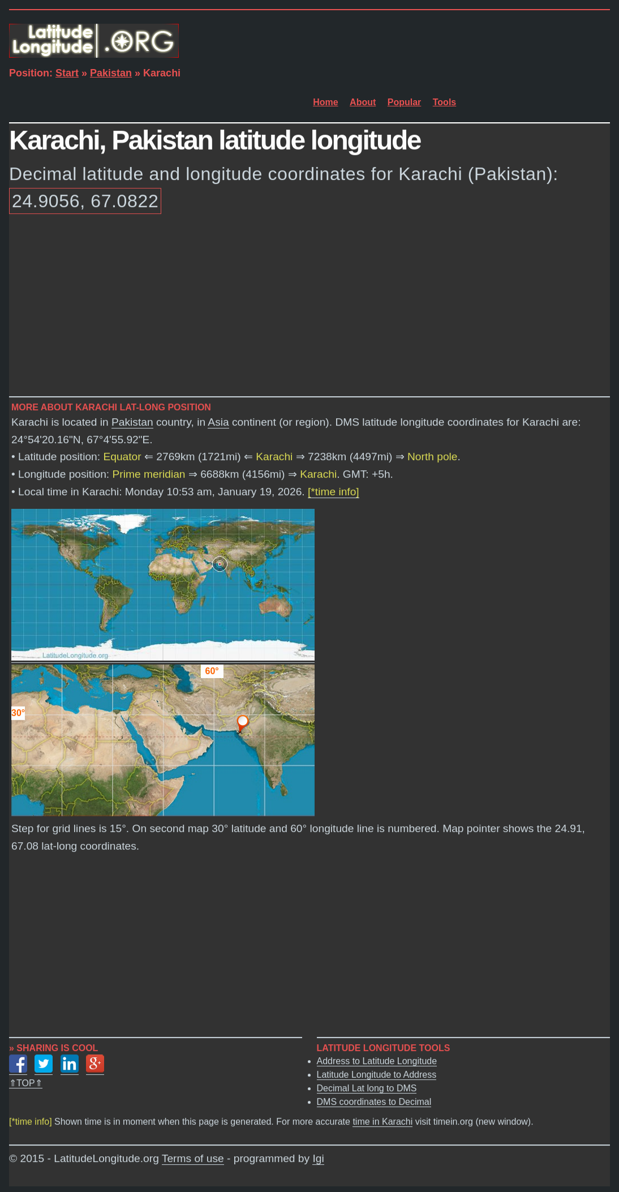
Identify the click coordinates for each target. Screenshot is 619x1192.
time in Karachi (382, 1122)
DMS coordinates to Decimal (374, 1102)
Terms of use (193, 1159)
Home (325, 102)
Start (67, 73)
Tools (444, 102)
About (363, 102)
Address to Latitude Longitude (377, 1061)
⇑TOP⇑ (25, 1083)
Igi (318, 1159)
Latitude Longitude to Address (377, 1075)
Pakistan (111, 73)
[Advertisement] (309, 307)
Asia (218, 422)
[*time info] (333, 492)
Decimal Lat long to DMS (367, 1089)
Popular (405, 102)
